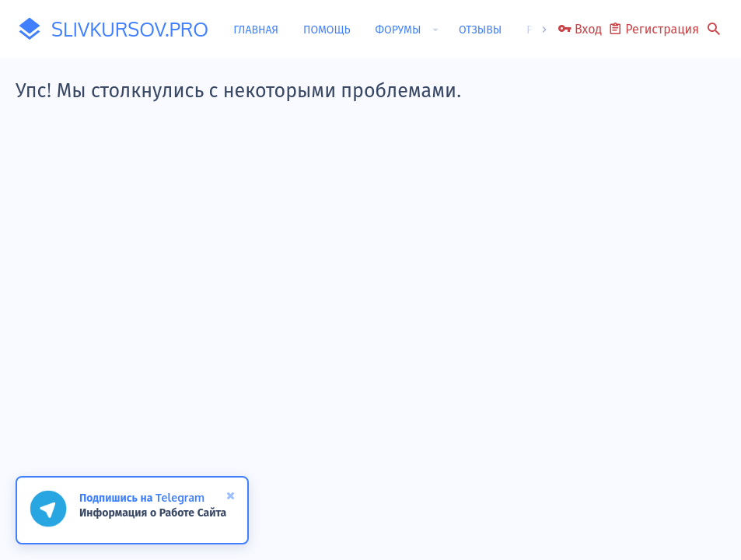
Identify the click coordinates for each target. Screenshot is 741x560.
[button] (435, 30)
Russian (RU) (81, 460)
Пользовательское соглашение (298, 460)
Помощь (637, 460)
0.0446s (267, 426)
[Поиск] (713, 30)
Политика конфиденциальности (539, 460)
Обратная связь (187, 460)
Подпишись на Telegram (141, 497)
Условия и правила (418, 460)
